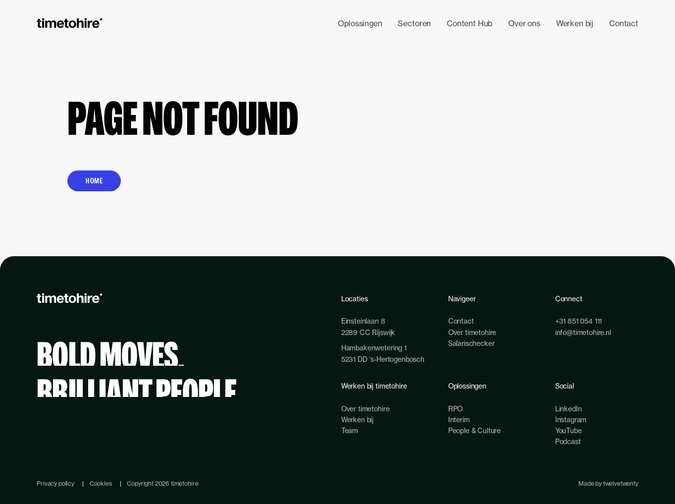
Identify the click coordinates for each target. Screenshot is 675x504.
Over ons (524, 23)
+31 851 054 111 (578, 321)
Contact (623, 23)
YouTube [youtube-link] (568, 430)
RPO (455, 408)
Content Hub (469, 23)
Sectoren (414, 23)
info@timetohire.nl (583, 332)
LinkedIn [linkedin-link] (568, 408)
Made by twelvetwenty (608, 483)
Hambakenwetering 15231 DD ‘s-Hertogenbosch (382, 353)
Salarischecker (471, 343)
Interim (459, 419)
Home (94, 180)
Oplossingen (360, 23)
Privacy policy (55, 483)
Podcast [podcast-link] (568, 441)
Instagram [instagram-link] (571, 419)
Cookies (101, 483)
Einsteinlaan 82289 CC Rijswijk (368, 326)
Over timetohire (472, 332)
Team (349, 430)
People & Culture (474, 430)
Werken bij (574, 23)
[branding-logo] (69, 23)
